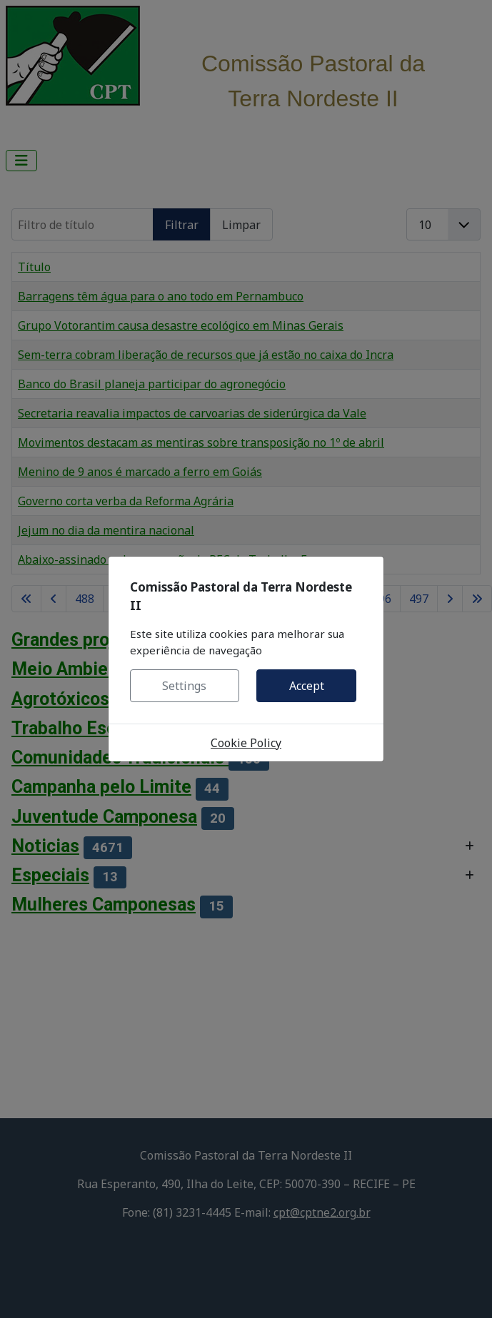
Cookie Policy (246, 743)
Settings (184, 686)
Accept (306, 686)
